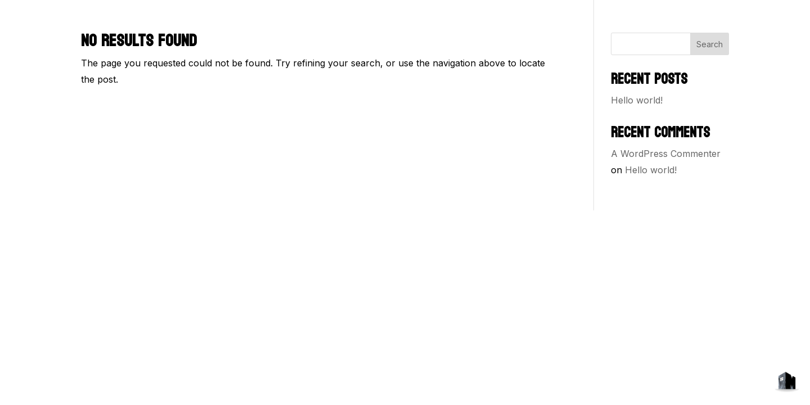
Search (709, 44)
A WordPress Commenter (666, 153)
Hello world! (637, 100)
